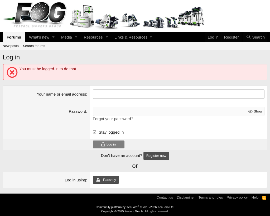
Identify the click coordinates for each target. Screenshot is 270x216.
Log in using (75, 180)
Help (255, 197)
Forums (14, 37)
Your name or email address (61, 94)
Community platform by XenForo (135, 207)
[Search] (255, 37)
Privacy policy (237, 197)
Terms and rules (211, 197)
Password (77, 111)
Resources (93, 37)
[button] (53, 37)
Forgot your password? (113, 118)
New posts (11, 46)
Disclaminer (186, 197)
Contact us (165, 197)
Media (66, 37)
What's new (39, 37)
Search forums (34, 46)
